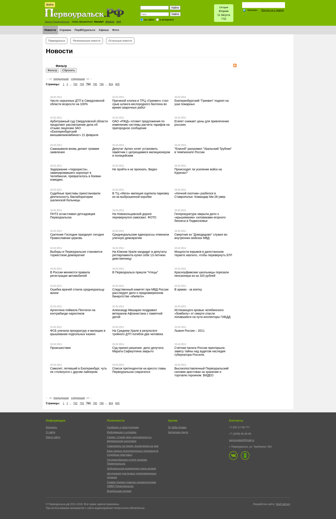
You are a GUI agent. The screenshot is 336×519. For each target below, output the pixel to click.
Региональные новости (86, 40)
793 (82, 84)
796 (101, 84)
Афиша (104, 30)
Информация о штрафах (121, 432)
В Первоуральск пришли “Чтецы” (135, 272)
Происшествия (60, 348)
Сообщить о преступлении (123, 427)
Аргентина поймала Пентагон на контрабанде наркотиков (72, 311)
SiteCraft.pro (283, 504)
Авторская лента (178, 432)
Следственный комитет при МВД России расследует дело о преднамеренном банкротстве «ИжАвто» (140, 293)
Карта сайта (53, 437)
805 (117, 84)
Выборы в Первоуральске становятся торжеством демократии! (76, 253)
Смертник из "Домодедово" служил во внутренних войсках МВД (200, 236)
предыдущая (61, 78)
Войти (50, 4)
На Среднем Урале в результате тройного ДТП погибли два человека (137, 332)
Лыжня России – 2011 (189, 330)
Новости (50, 30)
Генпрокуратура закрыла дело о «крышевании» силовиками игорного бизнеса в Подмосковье (200, 217)
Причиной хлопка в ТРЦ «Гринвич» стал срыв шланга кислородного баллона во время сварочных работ (140, 104)
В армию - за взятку (188, 289)
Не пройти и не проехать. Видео (134, 169)
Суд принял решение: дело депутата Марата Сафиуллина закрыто (138, 349)
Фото (115, 30)
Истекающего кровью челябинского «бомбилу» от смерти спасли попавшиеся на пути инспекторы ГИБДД (202, 313)
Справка (65, 30)
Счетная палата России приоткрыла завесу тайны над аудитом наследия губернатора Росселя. (199, 351)
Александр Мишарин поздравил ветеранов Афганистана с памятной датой (137, 313)
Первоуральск (56, 40)
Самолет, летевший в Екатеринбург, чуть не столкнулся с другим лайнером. (78, 370)
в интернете (166, 19)
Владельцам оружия (119, 491)
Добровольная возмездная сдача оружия (131, 468)
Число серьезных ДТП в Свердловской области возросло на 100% (77, 102)
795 (95, 84)
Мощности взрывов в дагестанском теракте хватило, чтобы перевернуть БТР (203, 253)
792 (75, 84)
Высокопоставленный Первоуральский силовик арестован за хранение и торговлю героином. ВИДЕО (201, 372)
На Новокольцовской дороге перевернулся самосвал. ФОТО (134, 215)
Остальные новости (120, 40)
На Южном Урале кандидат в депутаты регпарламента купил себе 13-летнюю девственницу (139, 255)
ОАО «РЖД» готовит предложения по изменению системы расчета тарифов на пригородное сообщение (141, 125)
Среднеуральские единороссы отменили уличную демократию (140, 236)
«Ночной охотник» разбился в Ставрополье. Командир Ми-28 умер (199, 195)
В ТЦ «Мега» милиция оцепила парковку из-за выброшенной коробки (140, 195)
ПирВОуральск (85, 30)
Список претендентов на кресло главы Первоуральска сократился (139, 370)
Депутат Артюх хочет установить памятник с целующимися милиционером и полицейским (141, 152)
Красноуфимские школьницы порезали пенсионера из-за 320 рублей (201, 274)
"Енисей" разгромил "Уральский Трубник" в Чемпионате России (203, 150)
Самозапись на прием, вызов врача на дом (132, 446)
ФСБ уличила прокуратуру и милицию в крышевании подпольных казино (77, 332)
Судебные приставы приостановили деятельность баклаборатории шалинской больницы (75, 197)
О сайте (50, 432)
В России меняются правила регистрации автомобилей (70, 274)
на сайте (149, 19)
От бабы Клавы (177, 427)
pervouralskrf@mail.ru (241, 440)
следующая (78, 78)
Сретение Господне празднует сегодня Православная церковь (77, 236)
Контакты (51, 427)
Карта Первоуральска (57, 21)
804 (111, 84)
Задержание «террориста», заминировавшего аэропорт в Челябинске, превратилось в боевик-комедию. (76, 174)
